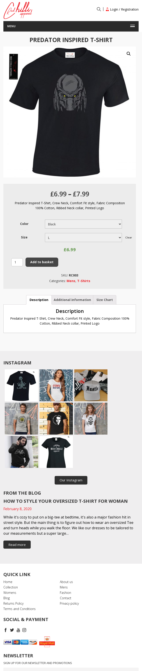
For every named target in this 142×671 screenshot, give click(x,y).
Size (24, 237)
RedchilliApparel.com (38, 664)
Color (24, 224)
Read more (17, 511)
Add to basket (42, 262)
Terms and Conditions (19, 575)
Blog (6, 565)
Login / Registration (122, 9)
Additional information (72, 300)
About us (66, 548)
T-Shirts (83, 281)
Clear (128, 237)
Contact (65, 565)
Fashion (65, 559)
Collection (10, 554)
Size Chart (104, 300)
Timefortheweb (119, 664)
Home (7, 548)
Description (39, 300)
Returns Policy (13, 570)
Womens (9, 559)
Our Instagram (71, 446)
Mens (71, 281)
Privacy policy (69, 570)
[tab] (39, 300)
